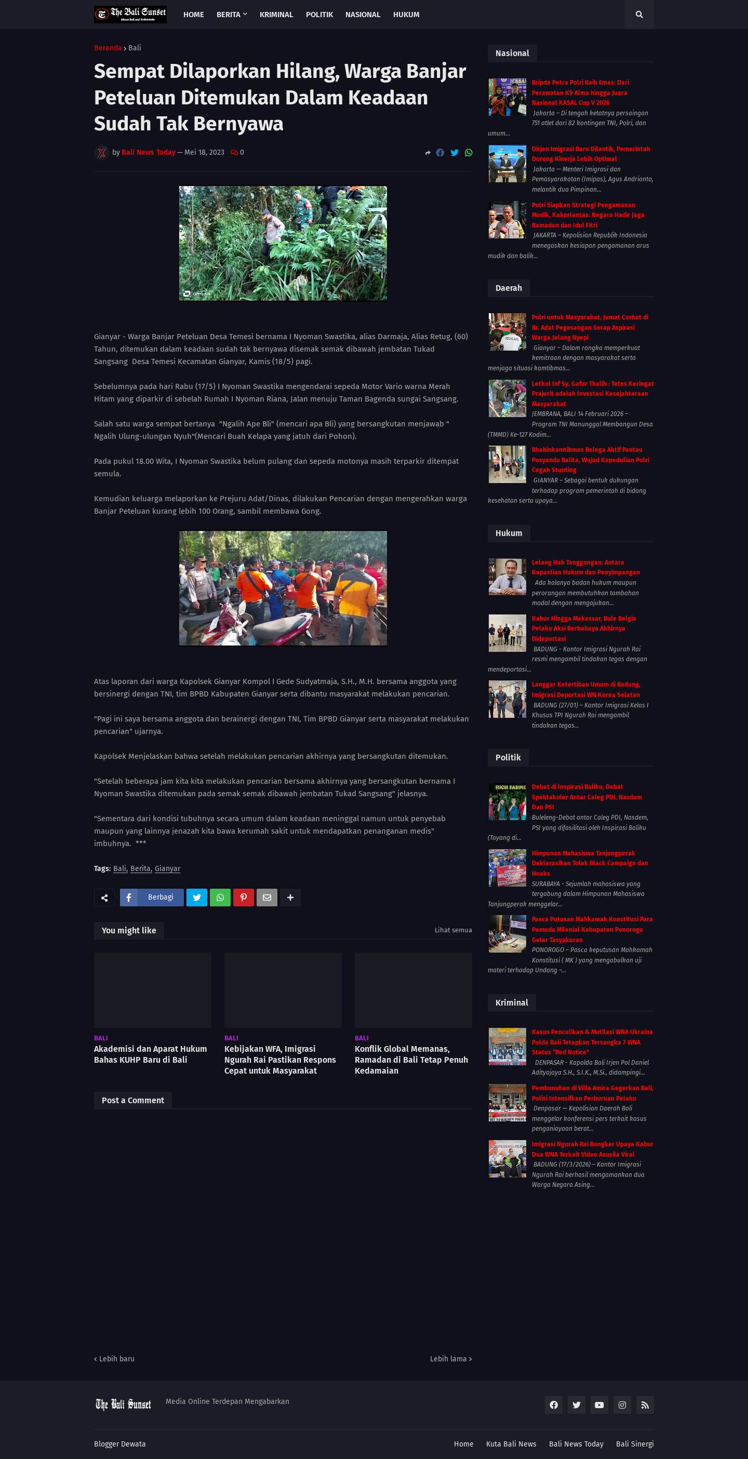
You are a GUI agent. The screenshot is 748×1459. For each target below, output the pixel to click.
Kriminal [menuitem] (276, 14)
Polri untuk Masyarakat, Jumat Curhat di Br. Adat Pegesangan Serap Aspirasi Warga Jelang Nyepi (590, 327)
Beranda (108, 48)
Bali (134, 48)
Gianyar (167, 869)
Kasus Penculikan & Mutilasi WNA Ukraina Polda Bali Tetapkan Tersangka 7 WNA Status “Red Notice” (592, 1042)
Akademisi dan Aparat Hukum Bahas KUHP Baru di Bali (150, 1054)
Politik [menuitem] (319, 14)
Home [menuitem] (193, 14)
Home (464, 1444)
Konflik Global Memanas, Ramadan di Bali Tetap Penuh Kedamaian (411, 1060)
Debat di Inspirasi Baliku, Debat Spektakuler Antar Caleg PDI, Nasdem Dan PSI (587, 797)
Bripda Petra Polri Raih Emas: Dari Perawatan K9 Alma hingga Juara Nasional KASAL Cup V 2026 (580, 92)
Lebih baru (117, 1359)
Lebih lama (448, 1359)
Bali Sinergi (635, 1444)
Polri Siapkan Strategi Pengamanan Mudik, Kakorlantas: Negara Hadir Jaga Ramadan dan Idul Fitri (588, 215)
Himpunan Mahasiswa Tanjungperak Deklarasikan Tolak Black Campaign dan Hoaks (590, 863)
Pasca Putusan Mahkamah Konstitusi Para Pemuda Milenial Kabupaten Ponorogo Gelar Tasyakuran (592, 929)
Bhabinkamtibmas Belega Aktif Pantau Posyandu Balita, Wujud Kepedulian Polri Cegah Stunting (590, 460)
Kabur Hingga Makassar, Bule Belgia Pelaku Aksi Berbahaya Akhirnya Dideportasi (584, 629)
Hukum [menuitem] (406, 14)
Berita (140, 869)
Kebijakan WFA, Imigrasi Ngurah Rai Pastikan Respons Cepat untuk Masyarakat (280, 1060)
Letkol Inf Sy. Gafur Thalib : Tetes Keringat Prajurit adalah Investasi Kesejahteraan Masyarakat (593, 394)
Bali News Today (576, 1444)
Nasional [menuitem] (363, 14)
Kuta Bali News (511, 1444)
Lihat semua (453, 930)
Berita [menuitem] (229, 14)
